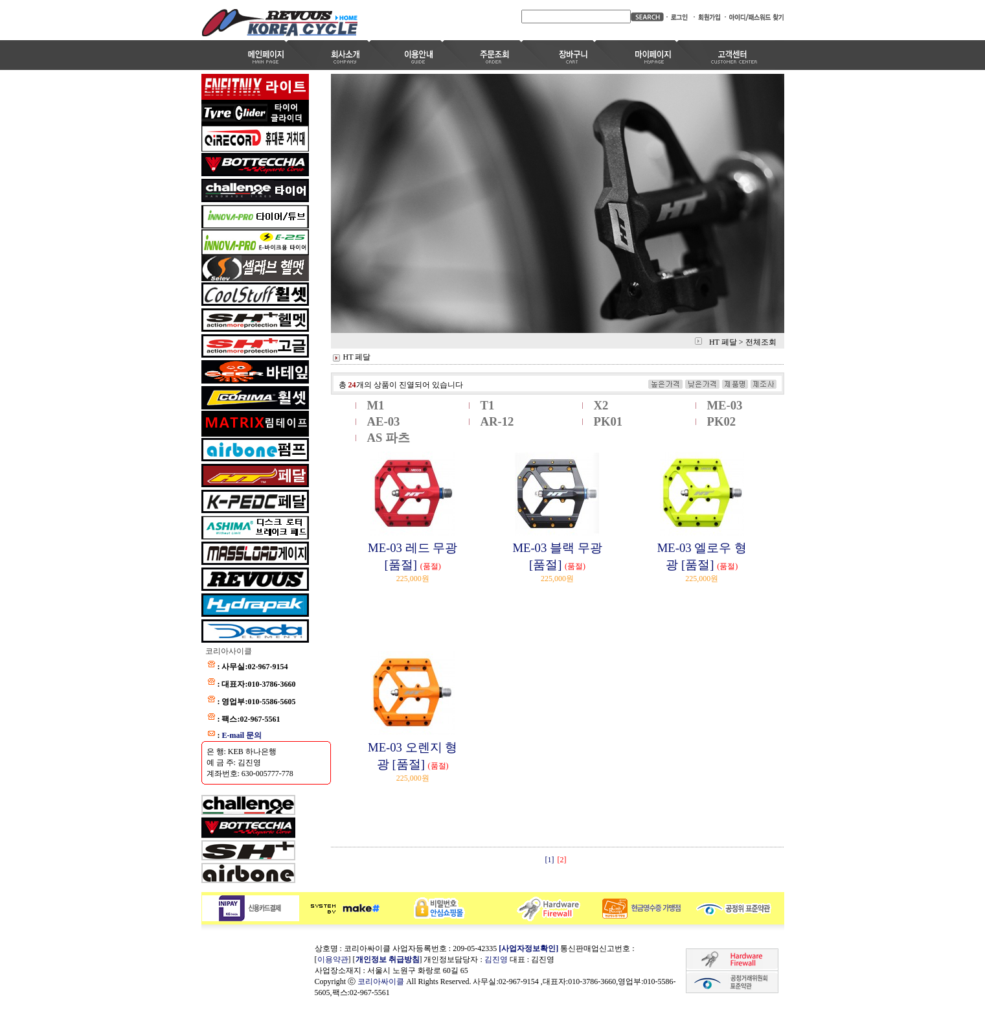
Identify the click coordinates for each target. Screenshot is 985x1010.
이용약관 (332, 959)
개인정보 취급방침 (388, 959)
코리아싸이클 (380, 981)
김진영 (496, 959)
